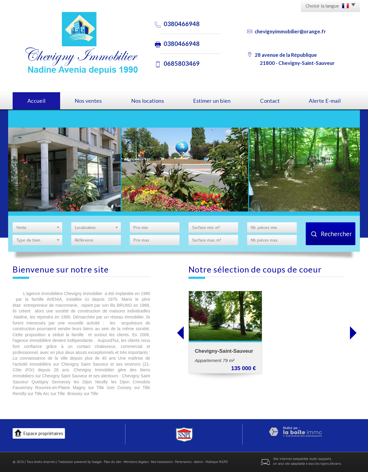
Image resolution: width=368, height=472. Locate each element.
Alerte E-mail (325, 100)
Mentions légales (136, 462)
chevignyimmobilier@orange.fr (290, 31)
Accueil (36, 100)
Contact (270, 100)
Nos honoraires (162, 462)
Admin (198, 462)
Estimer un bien (212, 100)
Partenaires (183, 462)
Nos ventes (88, 100)
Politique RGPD (217, 462)
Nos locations (147, 100)
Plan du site (112, 462)
